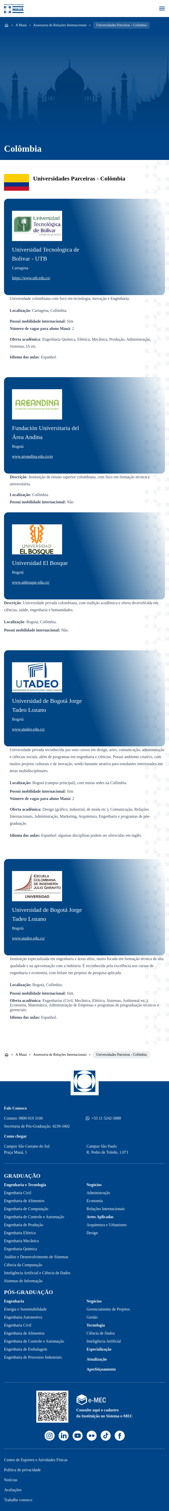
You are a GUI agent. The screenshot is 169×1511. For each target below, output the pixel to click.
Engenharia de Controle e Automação (34, 1217)
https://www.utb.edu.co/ (31, 278)
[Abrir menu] (162, 9)
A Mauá (21, 25)
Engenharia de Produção (23, 1225)
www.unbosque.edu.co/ (31, 582)
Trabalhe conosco (18, 1500)
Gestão (92, 1317)
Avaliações (13, 1490)
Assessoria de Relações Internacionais (60, 25)
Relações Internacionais (106, 1209)
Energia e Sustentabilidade (25, 1309)
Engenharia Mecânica (21, 1241)
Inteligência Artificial (104, 1341)
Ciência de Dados (101, 1333)
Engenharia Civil (17, 1193)
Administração (98, 1193)
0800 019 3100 (31, 1118)
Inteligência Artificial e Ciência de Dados (37, 1273)
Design (92, 1233)
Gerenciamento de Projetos (108, 1309)
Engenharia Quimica (20, 1249)
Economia (95, 1201)
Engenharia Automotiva (23, 1317)
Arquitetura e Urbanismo (107, 1225)
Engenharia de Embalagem (25, 1349)
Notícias (10, 1480)
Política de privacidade (22, 1470)
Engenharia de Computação (26, 1209)
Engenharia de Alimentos (24, 1201)
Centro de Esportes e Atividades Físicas (36, 1460)
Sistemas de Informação (23, 1281)
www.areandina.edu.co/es (32, 456)
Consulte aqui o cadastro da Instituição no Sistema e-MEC (104, 1413)
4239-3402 (61, 1126)
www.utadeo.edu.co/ (28, 729)
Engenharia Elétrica (20, 1233)
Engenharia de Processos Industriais (33, 1357)
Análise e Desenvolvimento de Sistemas (36, 1257)
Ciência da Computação (23, 1265)
